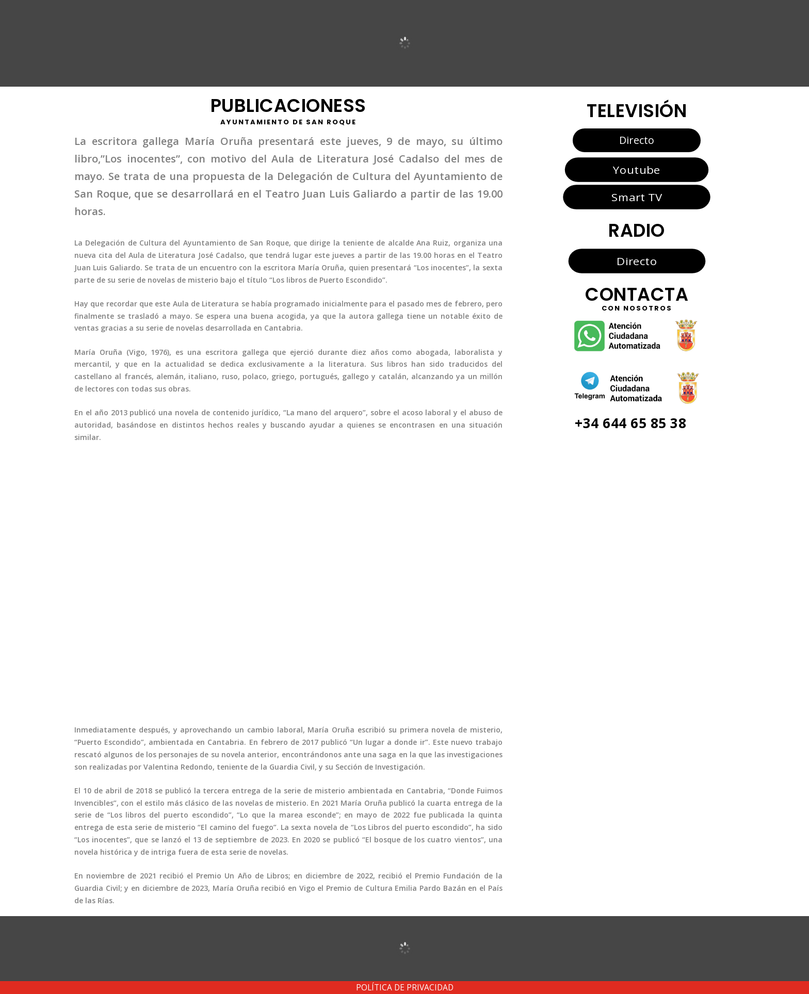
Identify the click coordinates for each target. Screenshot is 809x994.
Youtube (636, 169)
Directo (636, 140)
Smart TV (636, 197)
